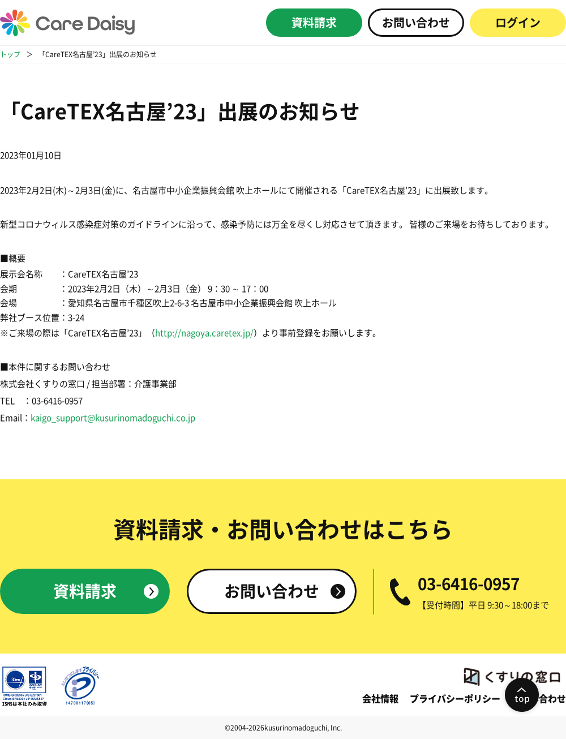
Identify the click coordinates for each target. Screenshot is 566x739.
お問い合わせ (416, 22)
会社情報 (380, 698)
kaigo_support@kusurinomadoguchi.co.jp (113, 418)
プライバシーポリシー (455, 698)
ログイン (518, 22)
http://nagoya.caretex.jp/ (204, 333)
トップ (10, 54)
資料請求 (314, 22)
